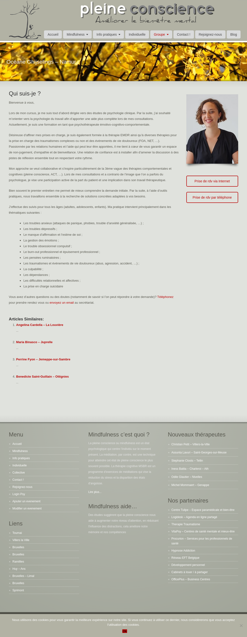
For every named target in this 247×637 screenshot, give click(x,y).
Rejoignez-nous (210, 34)
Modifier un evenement (27, 508)
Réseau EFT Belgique (185, 557)
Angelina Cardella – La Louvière (39, 325)
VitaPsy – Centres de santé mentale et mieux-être (203, 531)
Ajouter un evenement (26, 501)
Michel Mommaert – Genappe (190, 485)
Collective (18, 472)
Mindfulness (76, 34)
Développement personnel (188, 565)
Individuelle (137, 34)
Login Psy (18, 494)
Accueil (53, 34)
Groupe (159, 34)
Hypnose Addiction (183, 550)
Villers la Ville (20, 540)
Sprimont (18, 590)
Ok (125, 631)
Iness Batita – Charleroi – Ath (190, 468)
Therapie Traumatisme (186, 524)
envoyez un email (62, 302)
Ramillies (18, 561)
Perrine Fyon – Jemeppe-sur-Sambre (43, 359)
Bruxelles (18, 547)
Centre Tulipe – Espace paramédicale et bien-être (203, 510)
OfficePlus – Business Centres (191, 579)
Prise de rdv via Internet (212, 181)
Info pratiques (107, 34)
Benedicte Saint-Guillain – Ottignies (42, 376)
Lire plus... (95, 492)
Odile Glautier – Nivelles (187, 477)
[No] (241, 625)
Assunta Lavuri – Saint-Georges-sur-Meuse (199, 452)
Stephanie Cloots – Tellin (187, 460)
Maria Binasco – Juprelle (34, 342)
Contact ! (183, 34)
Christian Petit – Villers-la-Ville (191, 444)
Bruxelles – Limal (23, 576)
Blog (233, 34)
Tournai (17, 533)
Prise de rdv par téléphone (212, 197)
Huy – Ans (19, 568)
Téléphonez (165, 297)
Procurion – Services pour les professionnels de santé (202, 541)
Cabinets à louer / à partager (190, 572)
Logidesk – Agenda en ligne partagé (194, 517)
